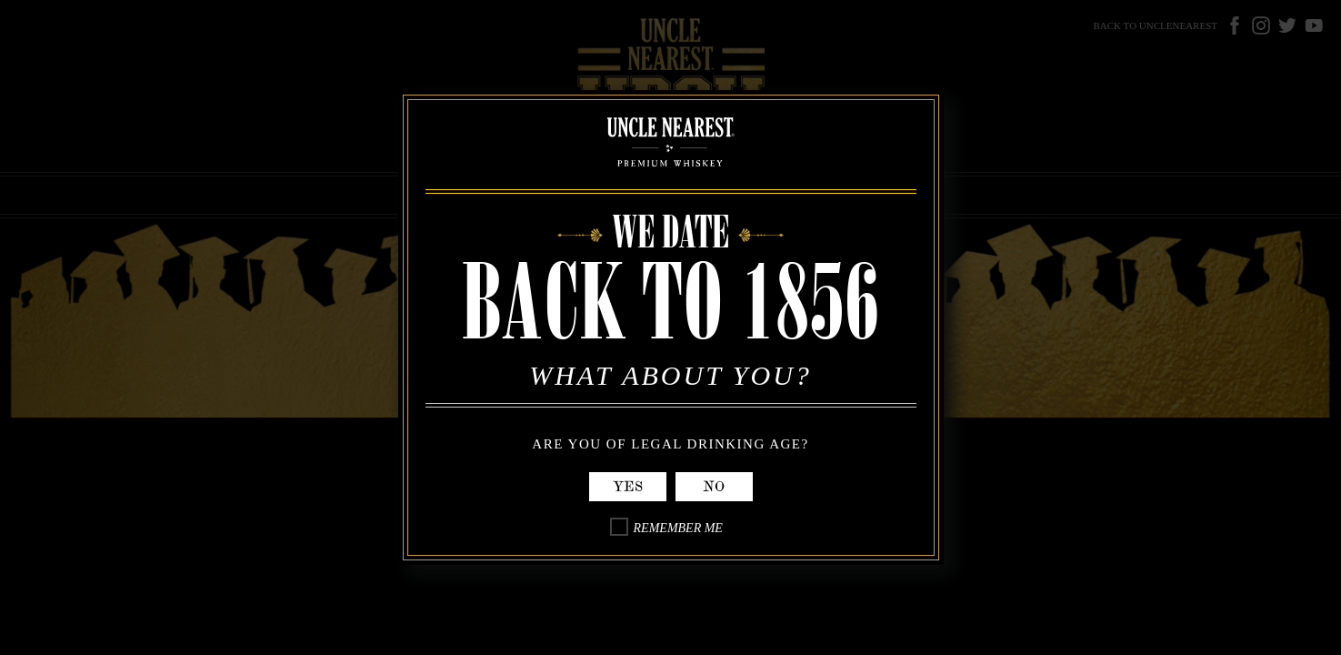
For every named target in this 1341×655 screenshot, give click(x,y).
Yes (628, 487)
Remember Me (678, 528)
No (714, 487)
